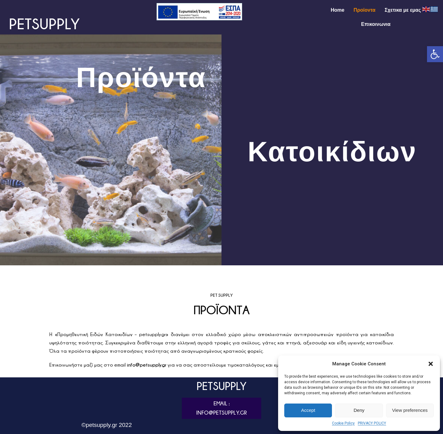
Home (337, 10)
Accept (308, 410)
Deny (358, 410)
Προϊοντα (364, 10)
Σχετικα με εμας (403, 10)
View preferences (410, 410)
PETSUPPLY (44, 23)
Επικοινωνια (376, 24)
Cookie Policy (343, 423)
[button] (435, 54)
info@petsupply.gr (146, 365)
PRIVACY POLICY (372, 423)
